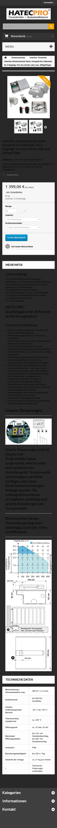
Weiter (45, 127)
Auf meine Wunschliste (22, 246)
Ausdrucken (12, 175)
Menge (8, 206)
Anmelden (48, 2)
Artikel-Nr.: (7, 160)
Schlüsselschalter (14, 223)
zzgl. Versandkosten (14, 192)
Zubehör (9, 215)
